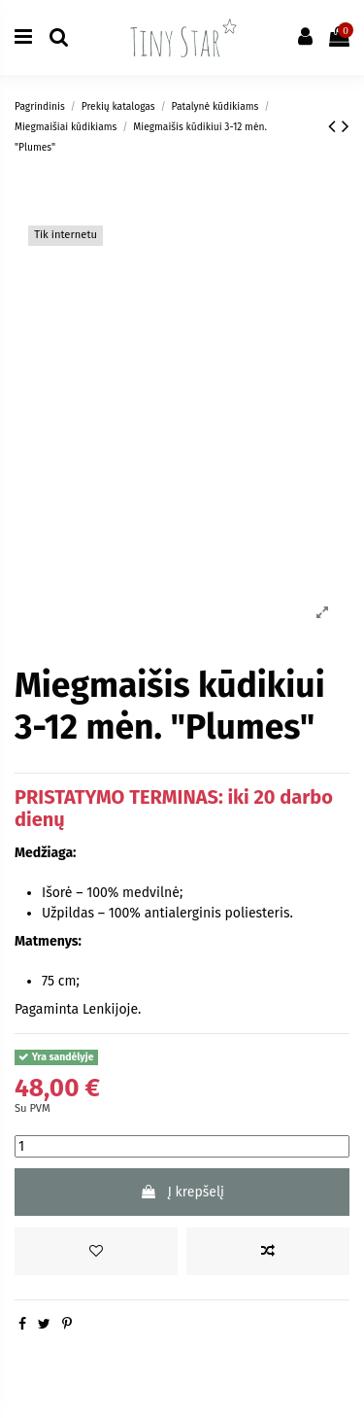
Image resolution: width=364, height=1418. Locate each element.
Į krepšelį (182, 1192)
